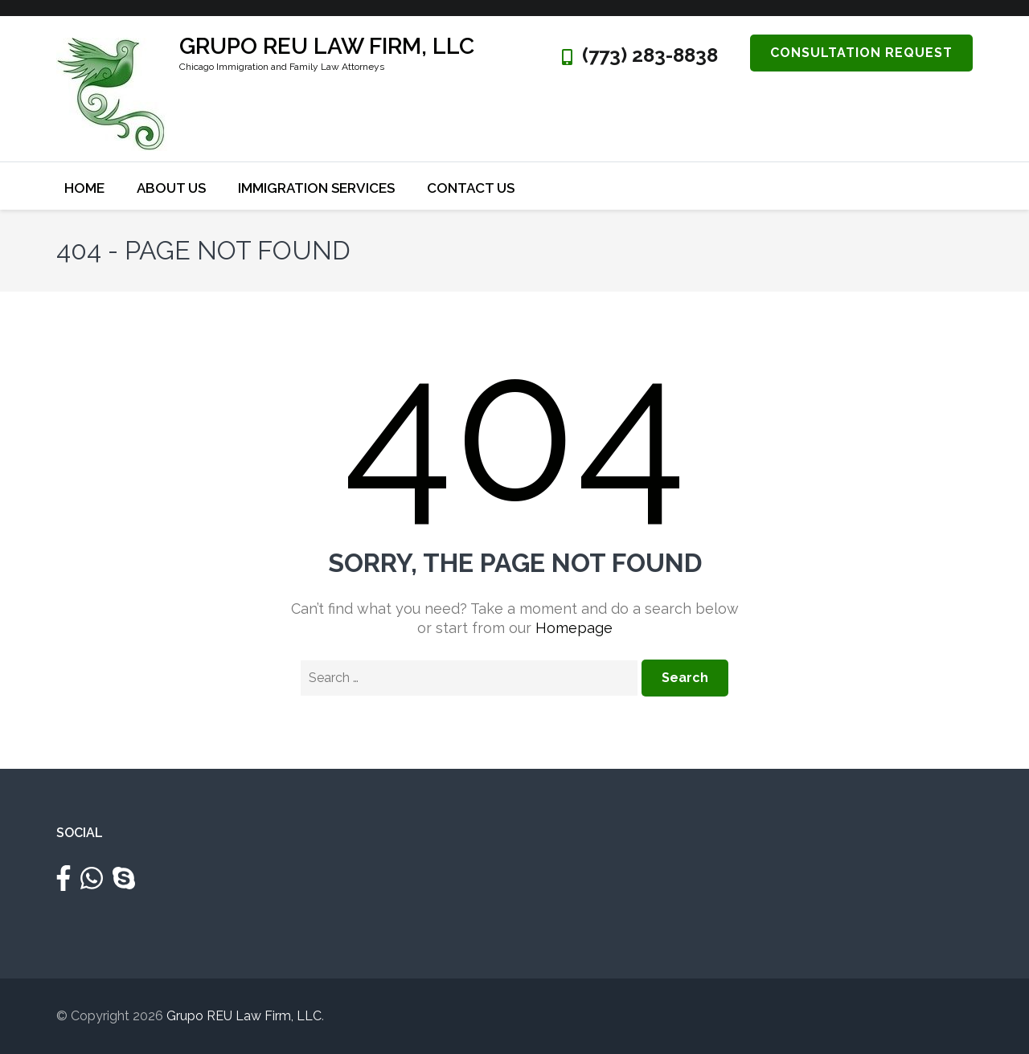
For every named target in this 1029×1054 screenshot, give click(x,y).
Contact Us (470, 188)
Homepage (574, 627)
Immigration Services (316, 188)
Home (84, 188)
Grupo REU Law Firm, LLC (326, 46)
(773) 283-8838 (650, 55)
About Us (171, 188)
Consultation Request (861, 52)
